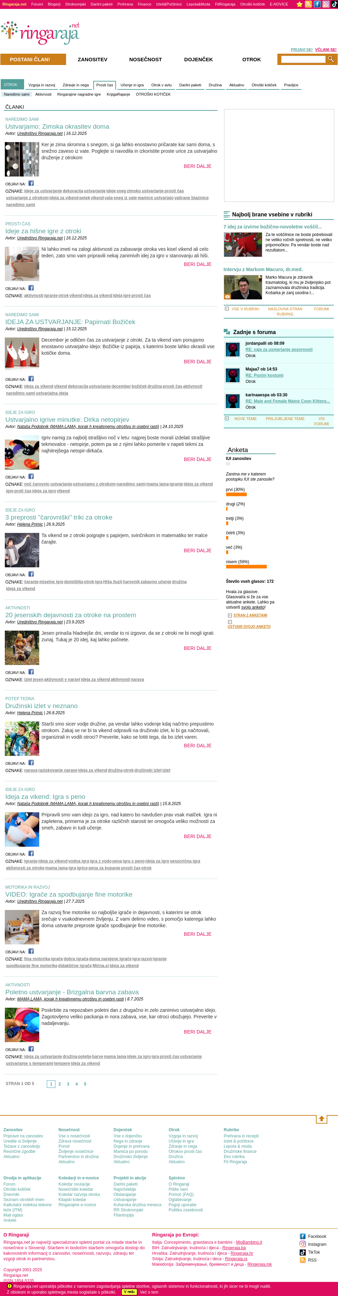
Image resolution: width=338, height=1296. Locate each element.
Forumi (37, 4)
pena (117, 861)
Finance (144, 4)
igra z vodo (101, 861)
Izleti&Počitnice (169, 4)
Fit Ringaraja (235, 1161)
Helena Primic (30, 524)
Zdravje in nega (76, 85)
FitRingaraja (225, 4)
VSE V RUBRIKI (245, 309)
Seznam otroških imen (23, 1199)
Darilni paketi (102, 4)
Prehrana (125, 4)
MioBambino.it (249, 1242)
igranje (50, 295)
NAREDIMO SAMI (22, 119)
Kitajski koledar (72, 1199)
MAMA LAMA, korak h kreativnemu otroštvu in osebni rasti (70, 999)
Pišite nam (178, 1189)
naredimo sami (20, 204)
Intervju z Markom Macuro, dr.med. (263, 269)
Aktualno (236, 85)
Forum (9, 1184)
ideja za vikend (64, 197)
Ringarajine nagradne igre (79, 94)
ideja (117, 295)
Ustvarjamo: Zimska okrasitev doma (57, 126)
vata (109, 197)
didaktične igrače (75, 965)
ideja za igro (157, 861)
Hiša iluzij (112, 581)
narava (137, 679)
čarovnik (131, 581)
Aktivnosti (43, 94)
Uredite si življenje (20, 1141)
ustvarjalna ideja (52, 393)
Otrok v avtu (161, 85)
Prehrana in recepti (241, 1136)
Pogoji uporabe (183, 1204)
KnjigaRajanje (118, 94)
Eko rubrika (234, 1156)
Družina (215, 85)
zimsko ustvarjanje (145, 191)
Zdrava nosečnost (75, 1141)
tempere (62, 1063)
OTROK (11, 85)
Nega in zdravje (128, 1141)
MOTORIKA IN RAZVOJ (28, 887)
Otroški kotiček (252, 4)
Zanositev (92, 59)
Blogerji (54, 4)
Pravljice (291, 85)
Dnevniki (11, 1194)
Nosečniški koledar (76, 1189)
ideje (111, 191)
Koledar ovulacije (74, 1184)
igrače (57, 958)
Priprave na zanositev (23, 1136)
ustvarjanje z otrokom (27, 197)
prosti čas (174, 191)
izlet (28, 679)
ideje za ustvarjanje (43, 191)
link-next (92, 1086)
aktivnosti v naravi (62, 679)
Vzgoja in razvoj (42, 85)
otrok (64, 295)
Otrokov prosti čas (185, 1151)
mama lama (157, 484)
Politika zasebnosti (186, 1210)
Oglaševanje (180, 1199)
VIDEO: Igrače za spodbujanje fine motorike (69, 894)
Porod (64, 1146)
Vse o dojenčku (128, 1136)
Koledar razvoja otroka (79, 1194)
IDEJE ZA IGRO (20, 412)
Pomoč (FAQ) (181, 1194)
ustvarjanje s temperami (29, 1063)
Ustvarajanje (125, 1199)
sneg (121, 191)
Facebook (317, 1236)
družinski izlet (147, 770)
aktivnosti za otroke (25, 868)
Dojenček (198, 59)
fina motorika (37, 958)
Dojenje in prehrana (132, 1146)
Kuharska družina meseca (137, 1204)
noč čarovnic (37, 484)
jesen (38, 679)
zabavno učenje (155, 581)
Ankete (9, 1220)
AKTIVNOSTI (18, 608)
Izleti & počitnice (239, 1141)
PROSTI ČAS (18, 224)
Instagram (317, 1244)
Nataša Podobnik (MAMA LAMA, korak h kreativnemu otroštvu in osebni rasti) (88, 426)
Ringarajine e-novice (77, 1204)
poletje (85, 1056)
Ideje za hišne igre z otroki (44, 231)
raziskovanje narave (57, 770)
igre (127, 295)
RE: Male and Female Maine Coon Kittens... (288, 401)
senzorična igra (185, 861)
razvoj (146, 958)
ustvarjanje (95, 191)
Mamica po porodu (131, 1151)
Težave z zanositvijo (21, 1146)
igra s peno (134, 861)
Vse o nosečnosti (74, 1136)
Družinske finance (240, 1151)
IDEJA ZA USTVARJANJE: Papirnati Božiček (71, 321)
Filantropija (124, 1215)
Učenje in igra (132, 85)
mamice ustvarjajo (156, 197)
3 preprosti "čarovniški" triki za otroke (59, 517)
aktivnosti (33, 295)
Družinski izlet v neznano (42, 705)
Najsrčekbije (125, 1189)
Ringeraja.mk (259, 1264)
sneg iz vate (125, 197)
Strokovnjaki (75, 4)
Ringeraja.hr (242, 1253)
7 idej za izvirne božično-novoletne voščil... (273, 226)
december (121, 386)
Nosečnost (145, 59)
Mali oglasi (13, 1215)
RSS (312, 1260)
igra (99, 581)
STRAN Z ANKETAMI (250, 615)
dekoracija (73, 191)
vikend (97, 197)
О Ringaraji (179, 1184)
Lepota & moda (238, 1146)
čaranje (31, 581)
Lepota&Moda (198, 4)
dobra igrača (76, 958)
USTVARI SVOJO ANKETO (249, 627)
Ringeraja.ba (234, 1247)
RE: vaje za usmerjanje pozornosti (279, 349)
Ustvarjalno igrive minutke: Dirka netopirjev (67, 419)
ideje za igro (44, 491)
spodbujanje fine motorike (31, 965)
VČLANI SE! (326, 49)
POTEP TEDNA (20, 698)
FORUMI (321, 309)
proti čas (23, 491)
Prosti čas (104, 85)
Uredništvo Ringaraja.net (40, 133)
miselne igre (51, 581)
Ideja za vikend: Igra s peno (45, 796)
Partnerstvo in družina (79, 1156)
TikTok (314, 1252)
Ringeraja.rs (236, 1258)
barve (97, 1056)
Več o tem (149, 1292)
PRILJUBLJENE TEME (285, 419)
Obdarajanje (125, 1194)
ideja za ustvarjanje (43, 1056)
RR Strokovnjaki (128, 1210)
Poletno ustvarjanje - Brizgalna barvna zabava (72, 992)
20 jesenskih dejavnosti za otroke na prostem (71, 615)
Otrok (251, 355)
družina (154, 386)
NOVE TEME (245, 419)
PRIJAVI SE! (302, 49)
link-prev (45, 1086)
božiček (139, 386)
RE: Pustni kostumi (265, 375)
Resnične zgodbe (19, 1151)
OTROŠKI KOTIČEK (153, 94)
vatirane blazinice (191, 197)
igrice (82, 868)
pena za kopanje (104, 868)
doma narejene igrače (110, 958)
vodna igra (78, 861)
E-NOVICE (279, 4)
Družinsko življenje (131, 1156)
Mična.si (101, 965)
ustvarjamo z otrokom (94, 484)
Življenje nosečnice (76, 1151)
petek (84, 197)
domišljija (73, 581)
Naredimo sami (17, 94)
